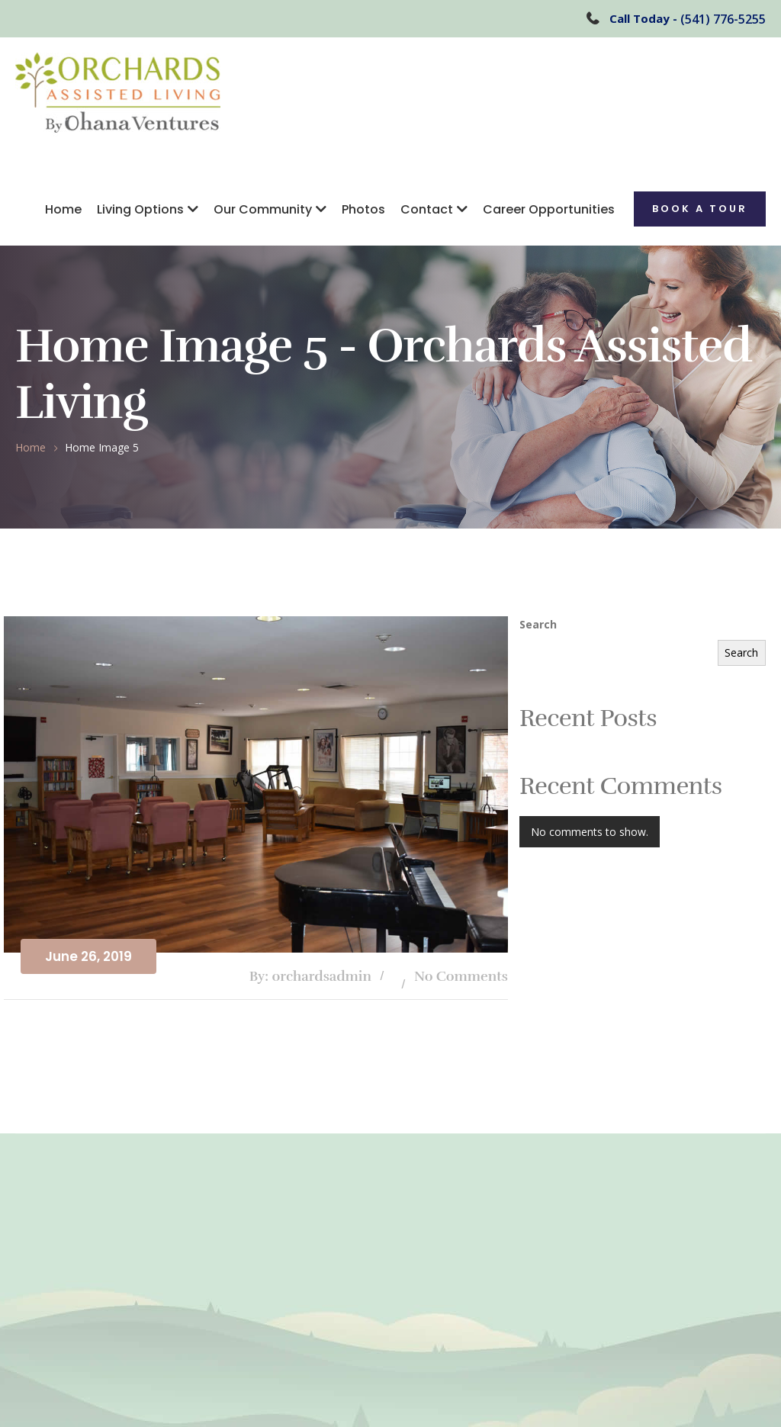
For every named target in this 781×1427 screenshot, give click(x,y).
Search (538, 624)
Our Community (263, 209)
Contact (426, 209)
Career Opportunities (549, 209)
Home (63, 209)
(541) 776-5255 (723, 19)
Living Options (140, 209)
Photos (363, 209)
